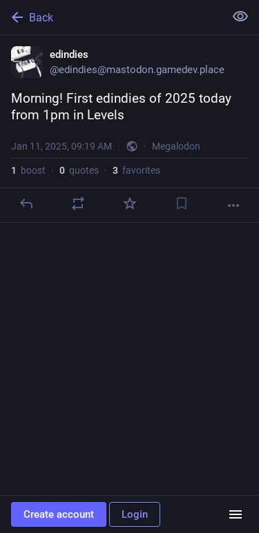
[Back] (111, 17)
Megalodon (176, 146)
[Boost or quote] (78, 203)
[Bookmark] (181, 203)
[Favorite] (130, 203)
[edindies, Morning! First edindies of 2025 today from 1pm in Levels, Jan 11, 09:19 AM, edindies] (129, 129)
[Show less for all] (240, 16)
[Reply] (26, 203)
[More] (233, 205)
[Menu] (235, 514)
